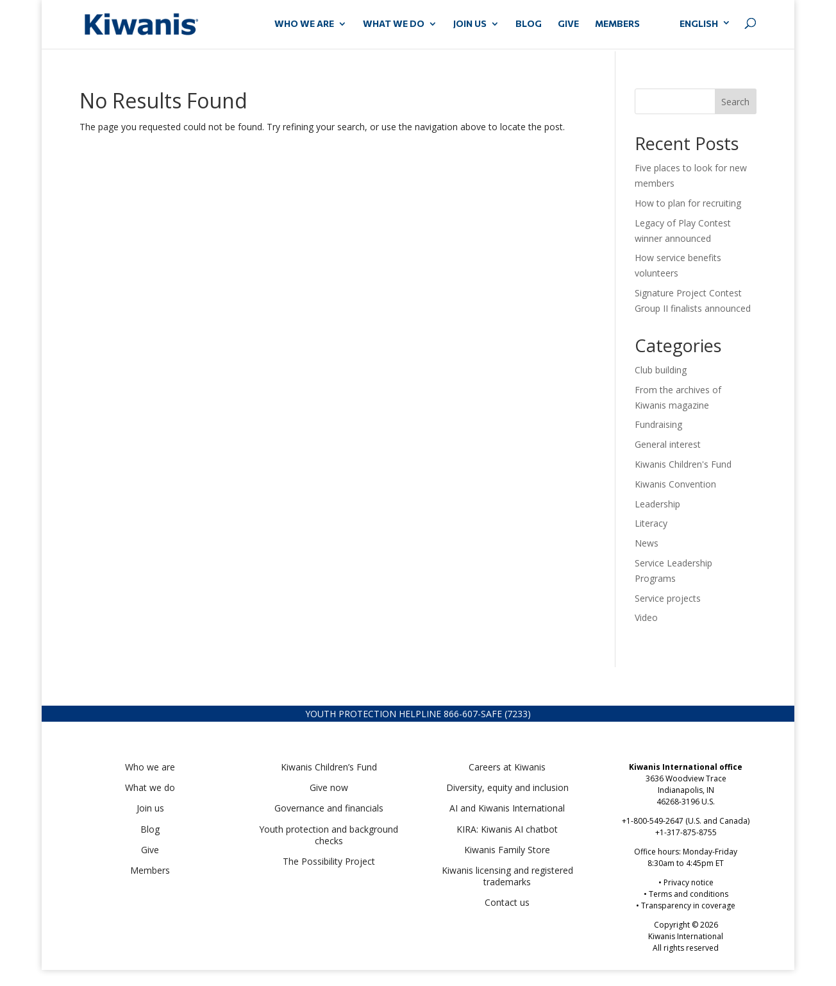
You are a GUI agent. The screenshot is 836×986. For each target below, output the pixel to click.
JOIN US (470, 24)
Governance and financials (328, 808)
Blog (528, 24)
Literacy (651, 523)
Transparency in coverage (688, 905)
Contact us (507, 902)
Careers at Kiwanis (507, 767)
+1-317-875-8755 (686, 832)
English (699, 23)
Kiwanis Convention (675, 484)
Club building (661, 370)
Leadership (657, 504)
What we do (150, 787)
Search (735, 102)
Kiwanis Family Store (507, 850)
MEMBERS (617, 24)
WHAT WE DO (393, 24)
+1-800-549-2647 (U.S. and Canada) (685, 820)
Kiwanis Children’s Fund (329, 767)
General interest (668, 444)
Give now (329, 787)
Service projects (668, 598)
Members (150, 870)
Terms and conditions (688, 893)
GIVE (568, 24)
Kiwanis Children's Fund (683, 464)
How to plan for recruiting (689, 203)
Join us (150, 808)
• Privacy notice (686, 882)
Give (150, 850)
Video (646, 617)
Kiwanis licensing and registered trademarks (507, 876)
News (646, 543)
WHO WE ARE (304, 24)
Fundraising (658, 424)
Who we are (150, 767)
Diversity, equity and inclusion (507, 787)
